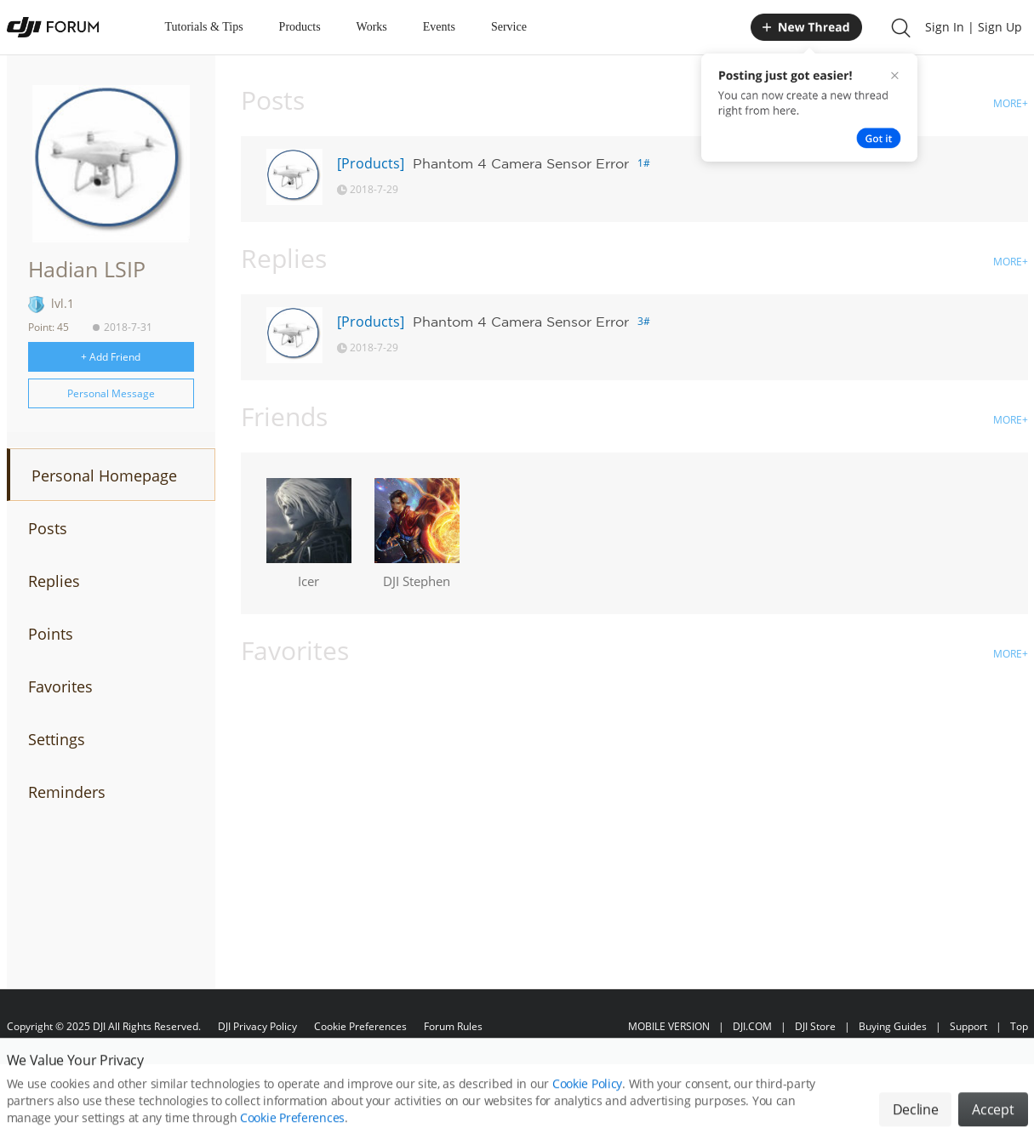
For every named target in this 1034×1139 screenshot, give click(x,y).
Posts (47, 528)
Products (300, 26)
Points (50, 634)
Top (1019, 1026)
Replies (54, 581)
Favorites (60, 686)
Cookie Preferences (360, 1026)
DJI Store (815, 1026)
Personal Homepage (104, 475)
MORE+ (1010, 103)
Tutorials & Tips (204, 26)
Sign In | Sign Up (973, 27)
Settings (56, 739)
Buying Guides (893, 1026)
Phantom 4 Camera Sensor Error (521, 163)
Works (372, 26)
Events (439, 26)
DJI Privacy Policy (257, 1026)
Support (968, 1026)
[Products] (370, 163)
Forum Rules (453, 1026)
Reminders (67, 792)
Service (509, 26)
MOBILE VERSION (669, 1026)
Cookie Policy (587, 1102)
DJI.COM (752, 1026)
